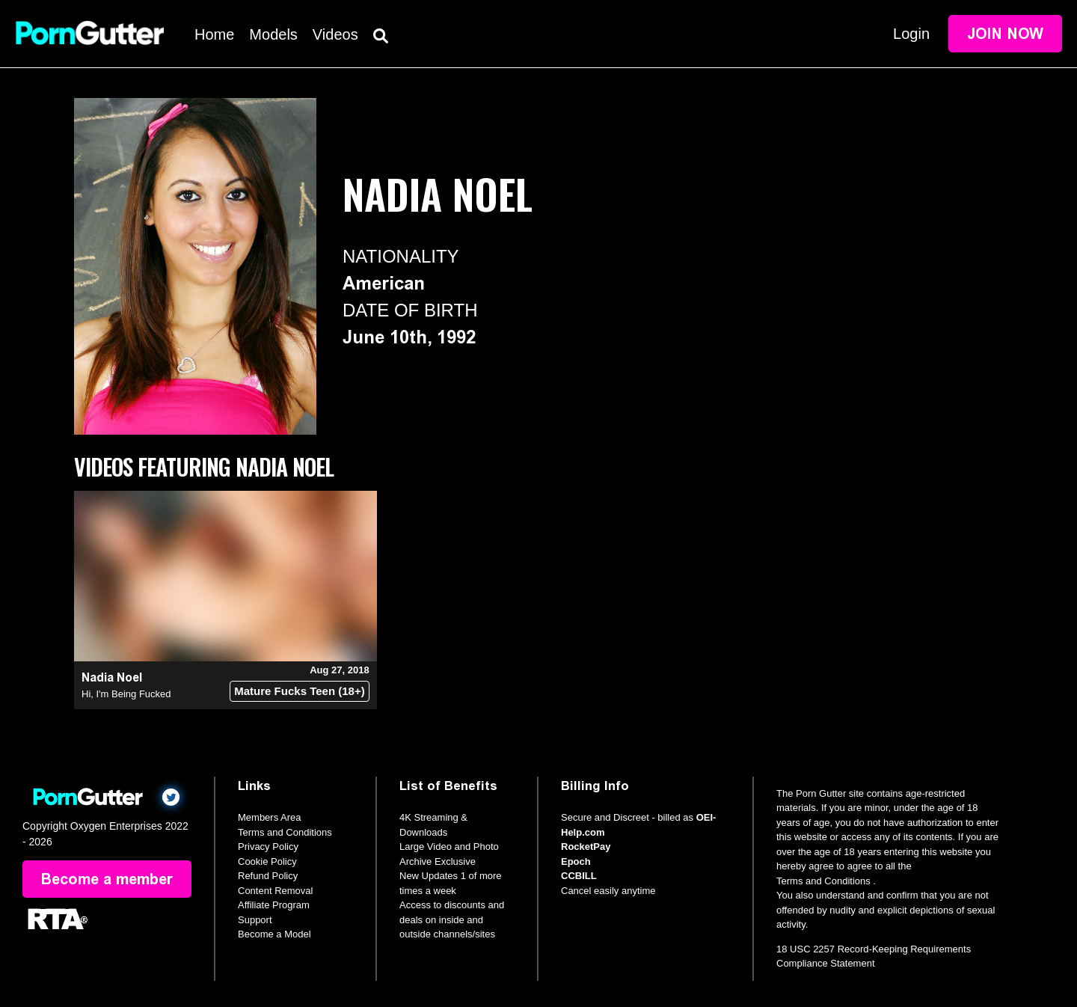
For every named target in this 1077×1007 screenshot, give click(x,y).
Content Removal (275, 890)
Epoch (576, 861)
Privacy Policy (268, 846)
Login (911, 33)
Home (214, 34)
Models (273, 34)
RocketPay (585, 846)
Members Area (269, 817)
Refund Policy (268, 875)
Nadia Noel (112, 677)
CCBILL (579, 875)
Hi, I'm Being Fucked (126, 694)
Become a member (107, 879)
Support (255, 919)
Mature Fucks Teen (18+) (299, 691)
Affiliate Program (274, 904)
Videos (335, 34)
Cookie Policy (267, 861)
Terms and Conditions (285, 832)
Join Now (1005, 34)
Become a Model (274, 934)
